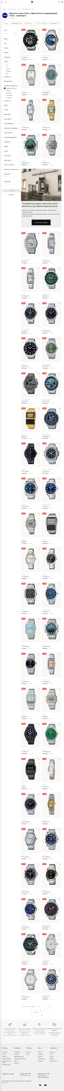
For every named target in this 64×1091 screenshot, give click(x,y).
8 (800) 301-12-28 (25, 1074)
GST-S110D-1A (45, 471)
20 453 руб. (45, 438)
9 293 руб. (45, 508)
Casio (7, 23)
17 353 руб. (45, 999)
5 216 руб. (24, 929)
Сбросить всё (28, 23)
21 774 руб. (24, 263)
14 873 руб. (24, 59)
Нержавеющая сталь (17, 23)
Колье (51, 1054)
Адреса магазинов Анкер (43, 1077)
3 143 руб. (24, 543)
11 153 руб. (45, 298)
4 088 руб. (24, 94)
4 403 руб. (24, 298)
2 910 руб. (24, 508)
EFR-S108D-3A (45, 366)
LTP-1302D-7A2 (25, 576)
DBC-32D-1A (45, 541)
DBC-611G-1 (24, 436)
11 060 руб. (24, 964)
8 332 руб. (45, 59)
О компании (17, 1052)
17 (41, 1015)
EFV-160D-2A (45, 611)
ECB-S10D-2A (45, 997)
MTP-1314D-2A (25, 506)
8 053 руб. (24, 165)
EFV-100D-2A (45, 506)
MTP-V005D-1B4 (25, 821)
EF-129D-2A (45, 57)
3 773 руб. (45, 129)
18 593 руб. (24, 403)
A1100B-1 (23, 786)
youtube (45, 1084)
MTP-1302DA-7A (25, 997)
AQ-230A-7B (24, 92)
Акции (27, 1054)
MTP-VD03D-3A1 (46, 751)
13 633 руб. (45, 368)
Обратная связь (6, 1064)
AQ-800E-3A (24, 716)
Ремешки (40, 1061)
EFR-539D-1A (24, 57)
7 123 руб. (24, 648)
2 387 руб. (45, 333)
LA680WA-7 (24, 541)
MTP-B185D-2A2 (25, 646)
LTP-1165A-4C (45, 786)
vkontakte (40, 1084)
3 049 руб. (45, 753)
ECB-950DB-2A (46, 436)
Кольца (51, 1056)
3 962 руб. (45, 824)
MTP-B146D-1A (25, 681)
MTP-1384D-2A (25, 927)
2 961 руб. (45, 789)
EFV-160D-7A (45, 962)
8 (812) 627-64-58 (43, 1074)
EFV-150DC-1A (24, 751)
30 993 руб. (45, 473)
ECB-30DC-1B (24, 401)
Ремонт (16, 1061)
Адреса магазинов (18, 1056)
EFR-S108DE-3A (46, 92)
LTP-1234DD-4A (46, 681)
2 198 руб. (24, 859)
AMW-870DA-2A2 (46, 646)
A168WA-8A (45, 716)
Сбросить (11, 194)
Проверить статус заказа (6, 1061)
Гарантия (4, 1056)
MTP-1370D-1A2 (46, 892)
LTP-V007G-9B (46, 127)
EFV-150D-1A (24, 331)
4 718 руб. (44, 894)
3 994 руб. (45, 543)
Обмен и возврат (6, 1058)
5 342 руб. (24, 683)
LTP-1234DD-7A (25, 296)
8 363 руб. (24, 333)
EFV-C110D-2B (45, 401)
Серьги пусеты (53, 1061)
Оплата (4, 1054)
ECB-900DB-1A (46, 927)
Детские (40, 1056)
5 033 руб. (45, 263)
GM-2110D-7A (24, 261)
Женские (40, 1054)
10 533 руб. (45, 403)
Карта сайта (5, 1082)
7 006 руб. (24, 613)
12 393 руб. (24, 753)
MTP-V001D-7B (25, 857)
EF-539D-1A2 (24, 962)
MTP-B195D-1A (25, 611)
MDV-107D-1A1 (25, 366)
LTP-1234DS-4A (46, 261)
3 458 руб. (24, 129)
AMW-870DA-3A (25, 162)
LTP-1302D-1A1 (46, 576)
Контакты (16, 1054)
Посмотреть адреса (41, 222)
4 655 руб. (24, 473)
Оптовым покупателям (19, 1058)
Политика (16, 1063)
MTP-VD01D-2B (46, 857)
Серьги (52, 1058)
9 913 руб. (24, 438)
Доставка (4, 1052)
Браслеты (52, 1052)
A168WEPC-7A (45, 162)
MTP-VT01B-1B (25, 471)
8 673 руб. (45, 165)
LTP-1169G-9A (45, 821)
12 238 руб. (45, 94)
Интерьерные (41, 1058)
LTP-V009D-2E (25, 127)
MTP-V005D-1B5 (46, 331)
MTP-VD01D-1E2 (25, 892)
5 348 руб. (24, 999)
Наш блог (28, 1052)
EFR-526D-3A (45, 296)
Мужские (40, 1052)
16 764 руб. (45, 929)
